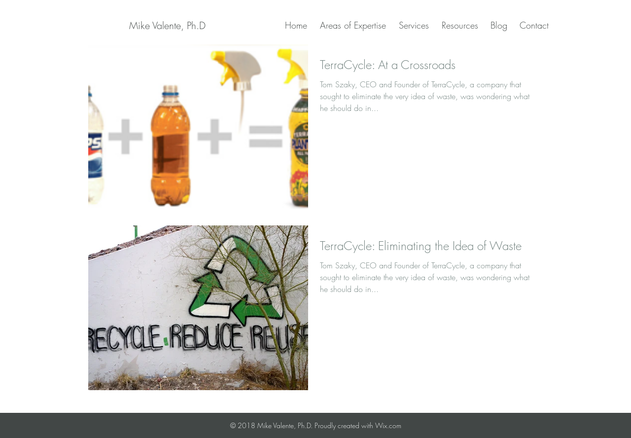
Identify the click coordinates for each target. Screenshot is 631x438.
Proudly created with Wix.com (358, 425)
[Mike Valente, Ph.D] (167, 25)
